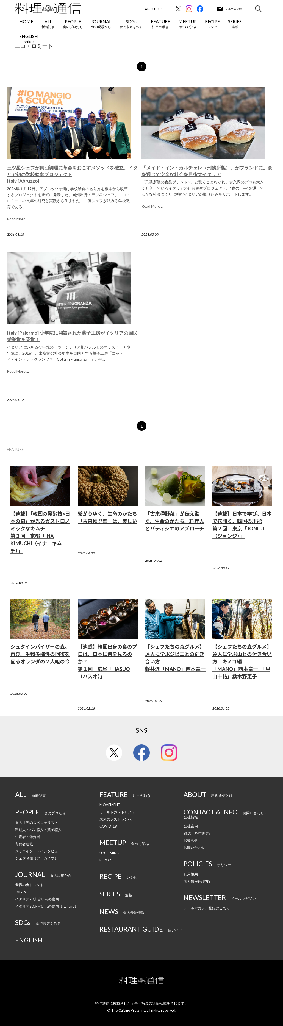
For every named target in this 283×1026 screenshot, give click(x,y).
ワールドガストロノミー (119, 812)
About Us (154, 9)
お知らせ (191, 840)
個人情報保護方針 (198, 881)
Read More (16, 218)
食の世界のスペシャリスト (36, 822)
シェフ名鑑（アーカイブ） (36, 858)
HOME (26, 21)
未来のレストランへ (115, 819)
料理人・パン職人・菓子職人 (38, 829)
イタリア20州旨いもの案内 (37, 899)
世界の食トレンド (29, 885)
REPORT (106, 860)
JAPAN (20, 892)
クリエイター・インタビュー (38, 851)
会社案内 (191, 826)
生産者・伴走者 (27, 837)
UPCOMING (109, 853)
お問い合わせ (194, 847)
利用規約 (191, 874)
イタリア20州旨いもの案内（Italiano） (46, 906)
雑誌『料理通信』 (198, 833)
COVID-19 (108, 826)
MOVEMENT (109, 805)
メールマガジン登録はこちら (207, 908)
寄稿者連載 (24, 844)
